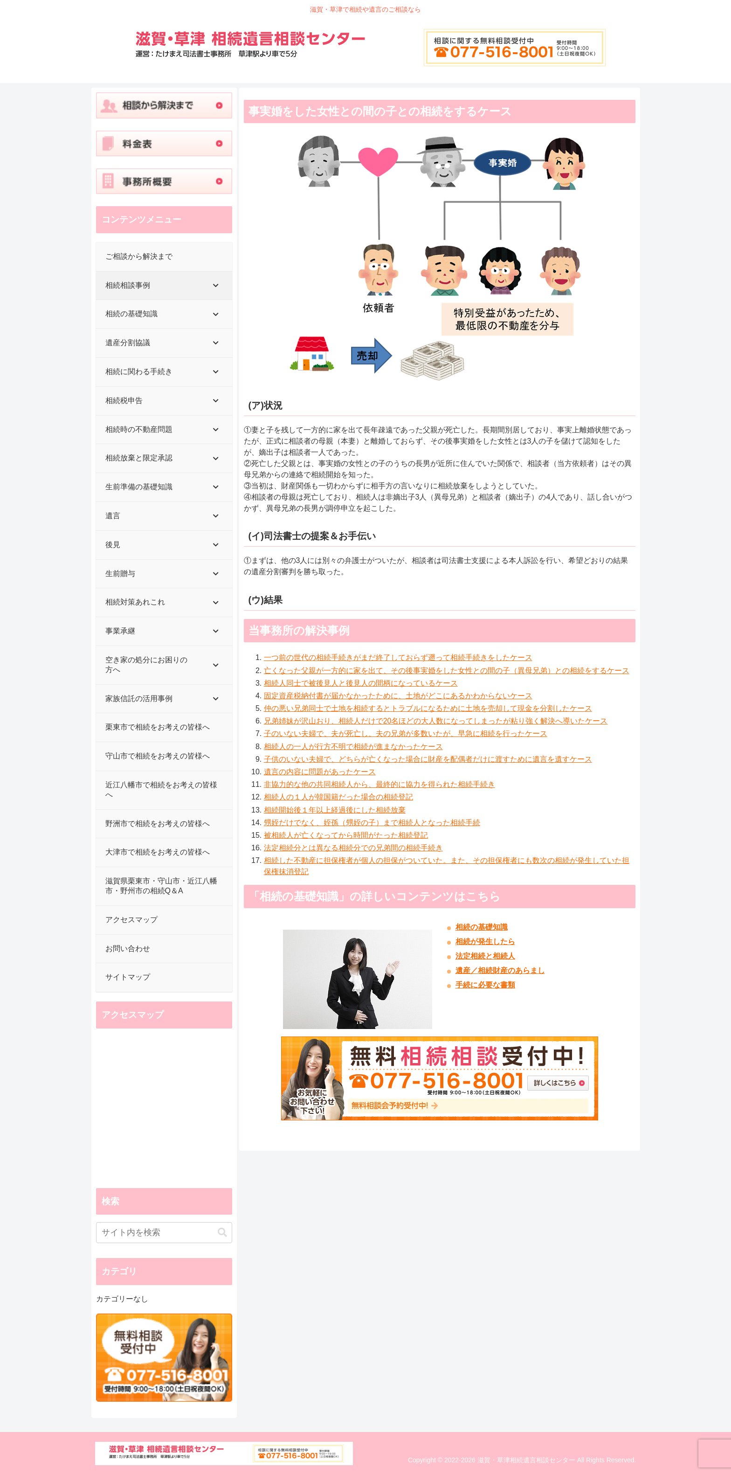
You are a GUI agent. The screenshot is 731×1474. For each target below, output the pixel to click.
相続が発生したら (485, 942)
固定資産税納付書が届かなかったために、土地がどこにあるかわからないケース (398, 696)
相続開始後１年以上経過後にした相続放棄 (335, 810)
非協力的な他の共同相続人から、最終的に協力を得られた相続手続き (379, 784)
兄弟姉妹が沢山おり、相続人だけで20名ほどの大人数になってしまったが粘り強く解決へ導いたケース (436, 721)
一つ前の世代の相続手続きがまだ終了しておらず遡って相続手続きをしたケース (398, 657)
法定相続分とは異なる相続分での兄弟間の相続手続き (353, 848)
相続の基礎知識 (481, 927)
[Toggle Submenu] (216, 285)
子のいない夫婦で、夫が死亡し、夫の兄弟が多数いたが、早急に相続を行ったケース (405, 733)
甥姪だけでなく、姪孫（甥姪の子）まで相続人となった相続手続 (372, 823)
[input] (164, 1232)
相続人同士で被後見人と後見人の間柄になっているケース (361, 683)
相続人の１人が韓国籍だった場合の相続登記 (338, 797)
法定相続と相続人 (485, 956)
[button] (222, 1232)
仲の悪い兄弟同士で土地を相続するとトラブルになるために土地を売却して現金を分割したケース (428, 708)
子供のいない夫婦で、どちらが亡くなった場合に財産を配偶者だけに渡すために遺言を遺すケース (428, 759)
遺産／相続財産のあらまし (500, 970)
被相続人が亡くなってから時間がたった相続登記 (346, 835)
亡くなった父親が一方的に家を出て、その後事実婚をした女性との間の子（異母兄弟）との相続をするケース (446, 670)
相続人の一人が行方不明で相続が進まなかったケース (353, 747)
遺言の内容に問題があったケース (320, 772)
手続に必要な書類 (485, 985)
